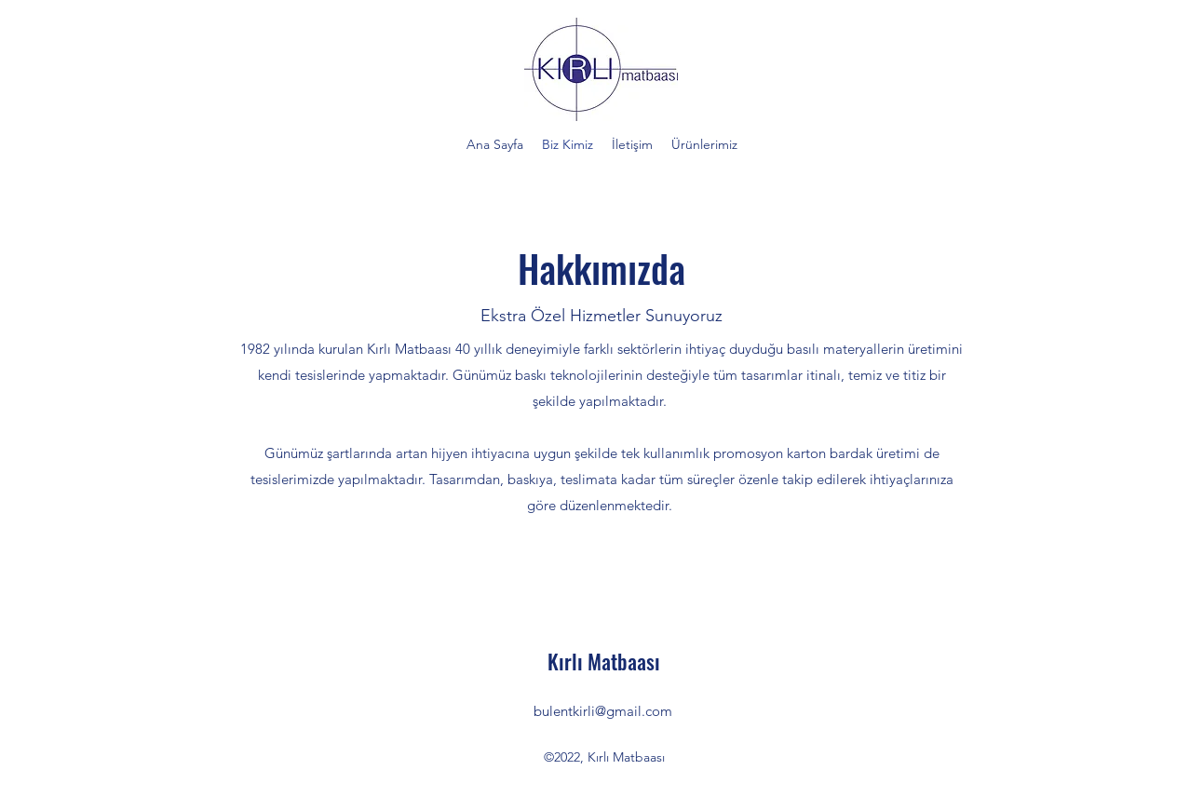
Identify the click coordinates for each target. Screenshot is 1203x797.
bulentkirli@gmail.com (603, 711)
